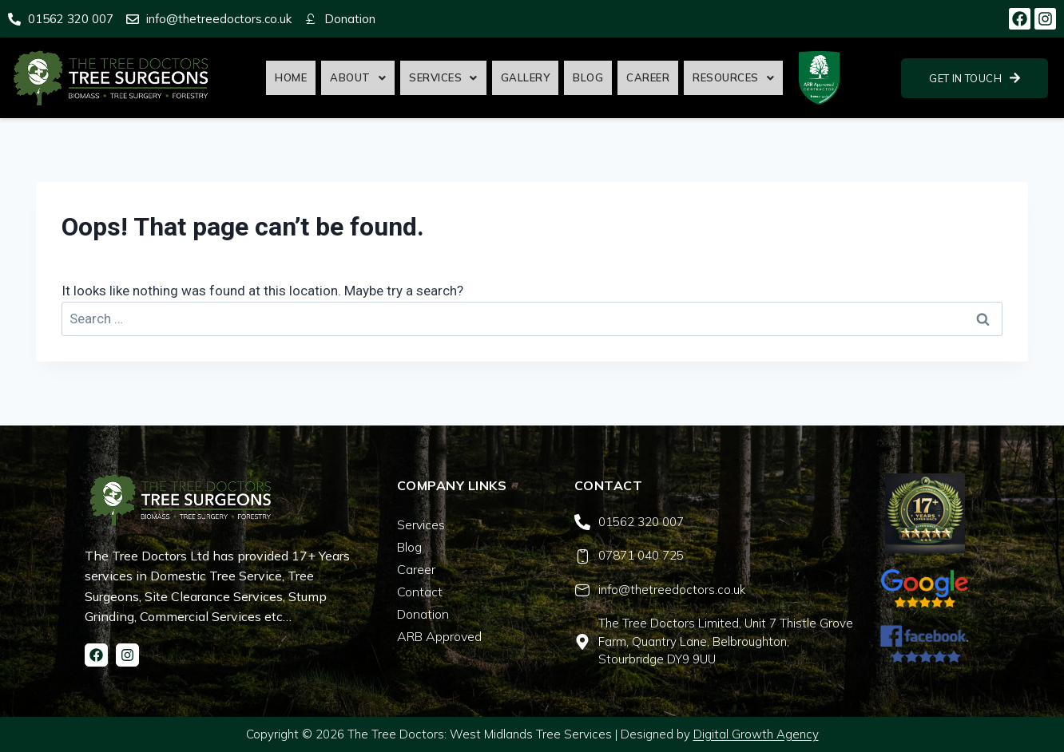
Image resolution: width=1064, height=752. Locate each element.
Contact (420, 592)
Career (647, 77)
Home (291, 77)
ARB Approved (439, 636)
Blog (588, 77)
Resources (733, 77)
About (358, 77)
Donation (423, 614)
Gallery (525, 77)
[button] (358, 78)
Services (443, 77)
